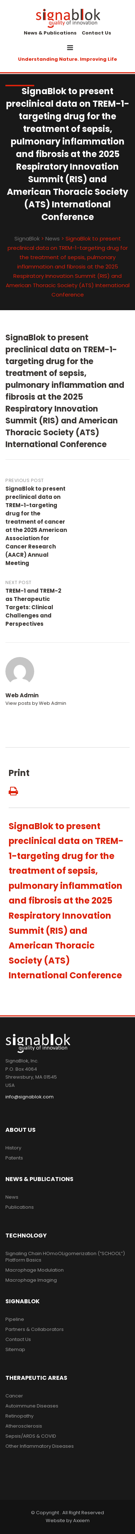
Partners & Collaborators (34, 1329)
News (11, 1197)
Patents (14, 1157)
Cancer (14, 1395)
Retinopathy (19, 1416)
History (13, 1147)
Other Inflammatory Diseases (39, 1446)
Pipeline (14, 1319)
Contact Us (96, 32)
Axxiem (81, 1520)
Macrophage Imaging (31, 1280)
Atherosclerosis (23, 1426)
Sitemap (15, 1349)
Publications (19, 1207)
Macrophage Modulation (34, 1270)
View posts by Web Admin (35, 703)
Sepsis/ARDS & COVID (30, 1436)
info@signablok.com (29, 1096)
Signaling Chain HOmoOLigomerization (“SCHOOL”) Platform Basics (65, 1256)
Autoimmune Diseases (31, 1405)
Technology (26, 1235)
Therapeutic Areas (36, 1378)
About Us (20, 1130)
